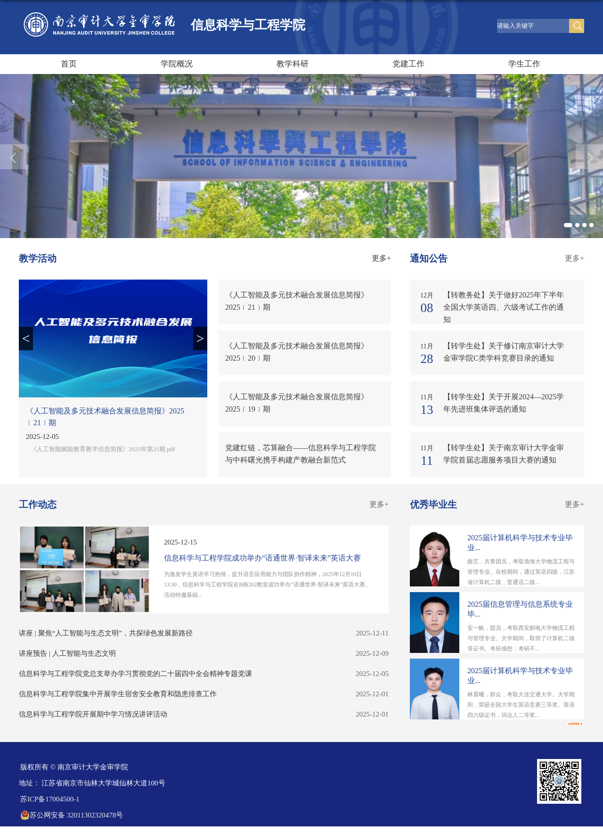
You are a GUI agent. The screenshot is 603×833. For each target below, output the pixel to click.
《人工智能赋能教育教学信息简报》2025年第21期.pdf (103, 449)
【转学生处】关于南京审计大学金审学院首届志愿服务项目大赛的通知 (503, 454)
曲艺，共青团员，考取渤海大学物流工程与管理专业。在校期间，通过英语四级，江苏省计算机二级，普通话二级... (521, 572)
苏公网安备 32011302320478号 (71, 815)
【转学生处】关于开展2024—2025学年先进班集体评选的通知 (503, 403)
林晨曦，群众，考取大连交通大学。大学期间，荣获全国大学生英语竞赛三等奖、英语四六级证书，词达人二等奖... (521, 704)
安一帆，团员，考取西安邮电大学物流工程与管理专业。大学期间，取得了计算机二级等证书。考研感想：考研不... (521, 638)
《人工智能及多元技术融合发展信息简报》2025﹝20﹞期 (296, 352)
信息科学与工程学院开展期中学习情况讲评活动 (93, 714)
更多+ (381, 258)
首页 (69, 63)
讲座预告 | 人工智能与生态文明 (67, 653)
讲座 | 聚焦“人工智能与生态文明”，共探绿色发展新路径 (106, 633)
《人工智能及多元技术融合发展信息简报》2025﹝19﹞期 (296, 403)
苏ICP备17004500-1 (50, 799)
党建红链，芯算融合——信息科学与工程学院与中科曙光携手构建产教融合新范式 (300, 454)
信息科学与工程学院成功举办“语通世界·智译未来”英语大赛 (262, 558)
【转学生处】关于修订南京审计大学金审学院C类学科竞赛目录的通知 (503, 352)
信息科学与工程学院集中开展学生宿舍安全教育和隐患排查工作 (118, 694)
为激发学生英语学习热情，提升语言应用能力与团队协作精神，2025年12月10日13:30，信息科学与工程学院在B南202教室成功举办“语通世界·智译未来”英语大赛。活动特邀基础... (267, 584)
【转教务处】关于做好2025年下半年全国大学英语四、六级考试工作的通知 (503, 307)
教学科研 (293, 63)
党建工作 (408, 63)
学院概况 (177, 63)
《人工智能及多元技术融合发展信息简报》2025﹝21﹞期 (105, 417)
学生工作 (524, 63)
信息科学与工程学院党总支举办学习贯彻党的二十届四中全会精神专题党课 (135, 673)
